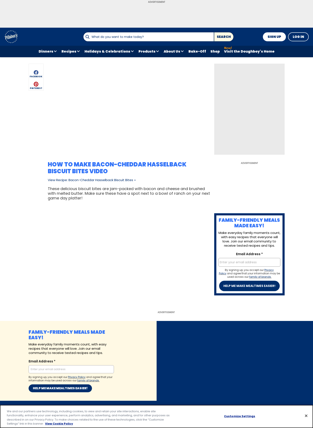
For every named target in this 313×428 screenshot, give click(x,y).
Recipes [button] (68, 51)
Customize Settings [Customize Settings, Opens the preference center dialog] (239, 416)
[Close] (306, 415)
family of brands (260, 277)
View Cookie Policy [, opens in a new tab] (59, 424)
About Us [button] (172, 51)
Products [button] (147, 51)
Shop (215, 51)
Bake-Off (197, 51)
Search (224, 36)
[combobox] (148, 37)
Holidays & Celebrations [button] (107, 51)
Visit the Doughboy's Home (249, 51)
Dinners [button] (46, 51)
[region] (156, 416)
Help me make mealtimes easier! (249, 286)
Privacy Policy (77, 377)
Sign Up (274, 36)
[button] (36, 73)
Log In (298, 36)
